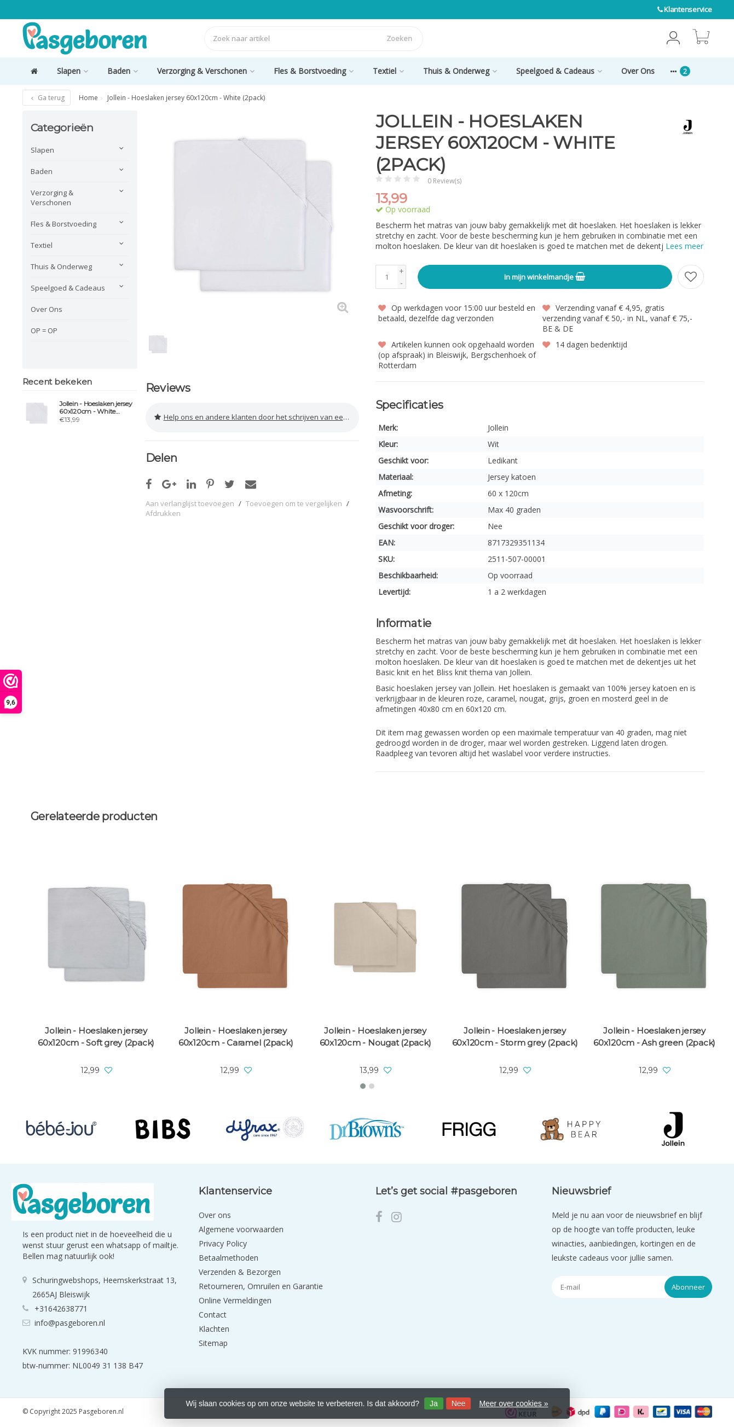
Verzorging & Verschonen (206, 71)
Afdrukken (163, 512)
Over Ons (638, 71)
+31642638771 (61, 1308)
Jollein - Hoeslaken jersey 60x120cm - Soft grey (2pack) (96, 1036)
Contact (213, 1314)
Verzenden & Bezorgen (240, 1272)
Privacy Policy (223, 1243)
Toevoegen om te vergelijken (294, 502)
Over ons (215, 1215)
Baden (122, 71)
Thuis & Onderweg (460, 71)
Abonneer (688, 1287)
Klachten (214, 1329)
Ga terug (46, 97)
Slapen (72, 71)
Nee (459, 1403)
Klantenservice (688, 9)
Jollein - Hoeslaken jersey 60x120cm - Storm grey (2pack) (515, 1036)
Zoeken (399, 38)
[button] (673, 38)
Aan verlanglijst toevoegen (190, 502)
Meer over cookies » (513, 1403)
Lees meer (684, 246)
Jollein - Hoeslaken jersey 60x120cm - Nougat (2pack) (375, 1036)
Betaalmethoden (228, 1257)
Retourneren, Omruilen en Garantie (261, 1286)
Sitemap (213, 1343)
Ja (434, 1403)
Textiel (388, 71)
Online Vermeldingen (235, 1300)
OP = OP (44, 330)
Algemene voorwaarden (241, 1229)
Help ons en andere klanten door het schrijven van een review (256, 417)
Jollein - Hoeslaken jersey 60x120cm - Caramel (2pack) (235, 1036)
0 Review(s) (444, 180)
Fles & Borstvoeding (314, 71)
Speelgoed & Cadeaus (559, 71)
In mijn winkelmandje (544, 276)
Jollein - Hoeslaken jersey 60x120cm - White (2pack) (95, 407)
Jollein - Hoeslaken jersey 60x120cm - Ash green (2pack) (654, 1036)
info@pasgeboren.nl (69, 1322)
